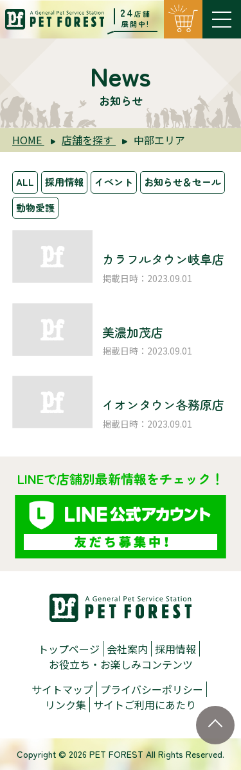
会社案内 (127, 649)
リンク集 (65, 704)
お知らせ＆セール (182, 181)
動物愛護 (35, 207)
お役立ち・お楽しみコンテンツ (121, 664)
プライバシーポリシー (151, 689)
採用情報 (64, 181)
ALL (25, 181)
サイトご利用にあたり (144, 704)
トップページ (69, 649)
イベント (113, 181)
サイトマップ (62, 689)
